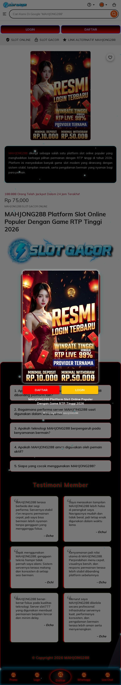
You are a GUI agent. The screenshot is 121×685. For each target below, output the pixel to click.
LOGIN (80, 390)
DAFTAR (41, 390)
